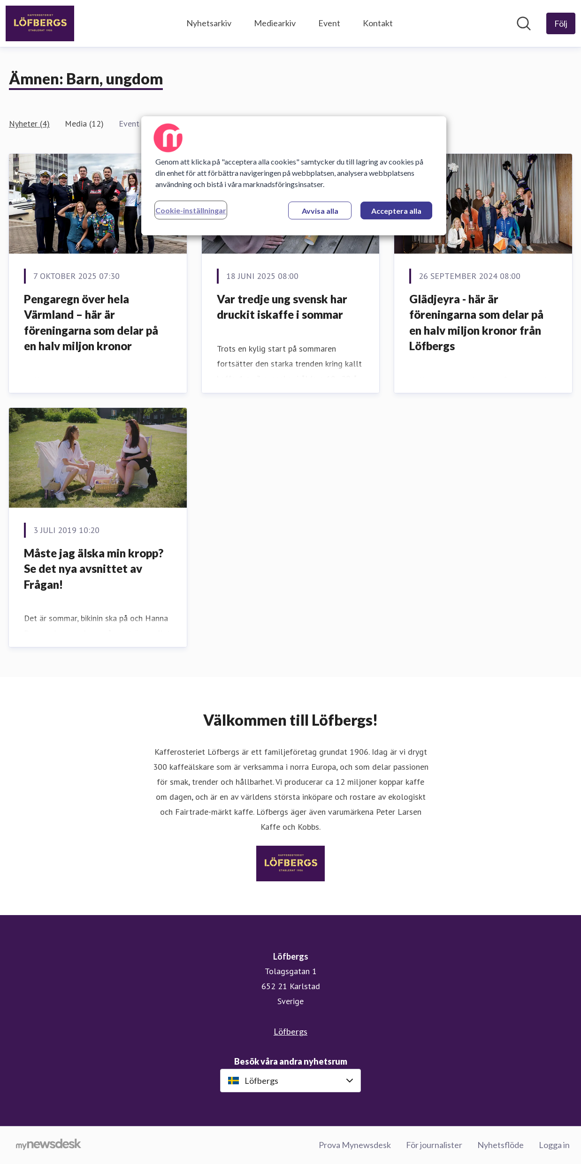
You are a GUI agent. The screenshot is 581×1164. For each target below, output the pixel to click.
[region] (293, 175)
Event (329, 23)
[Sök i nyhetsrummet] (523, 23)
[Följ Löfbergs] (560, 23)
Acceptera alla (396, 210)
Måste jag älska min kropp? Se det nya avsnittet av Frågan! (93, 568)
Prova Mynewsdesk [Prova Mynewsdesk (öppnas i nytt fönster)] (355, 1145)
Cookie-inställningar (190, 210)
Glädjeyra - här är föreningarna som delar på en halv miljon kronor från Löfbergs (476, 322)
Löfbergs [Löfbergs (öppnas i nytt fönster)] (290, 1031)
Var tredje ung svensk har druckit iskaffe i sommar (282, 307)
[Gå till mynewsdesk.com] (48, 1145)
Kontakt (378, 23)
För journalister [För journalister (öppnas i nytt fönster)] (434, 1145)
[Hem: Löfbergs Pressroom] (40, 23)
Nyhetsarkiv (208, 23)
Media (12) (84, 123)
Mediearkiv (275, 23)
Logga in (554, 1145)
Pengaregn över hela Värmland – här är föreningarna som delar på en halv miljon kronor (91, 322)
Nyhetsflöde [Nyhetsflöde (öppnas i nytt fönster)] (500, 1145)
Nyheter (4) (29, 123)
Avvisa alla (320, 210)
